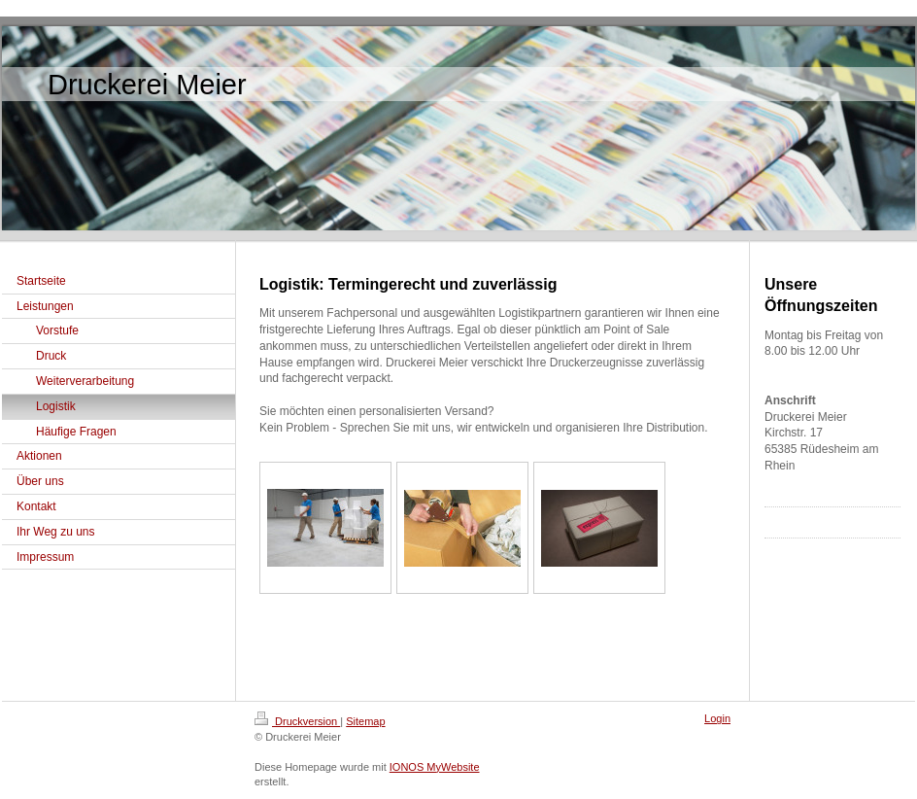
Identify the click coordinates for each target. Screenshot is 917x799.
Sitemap (365, 721)
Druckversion (297, 721)
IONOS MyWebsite (435, 767)
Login (717, 718)
